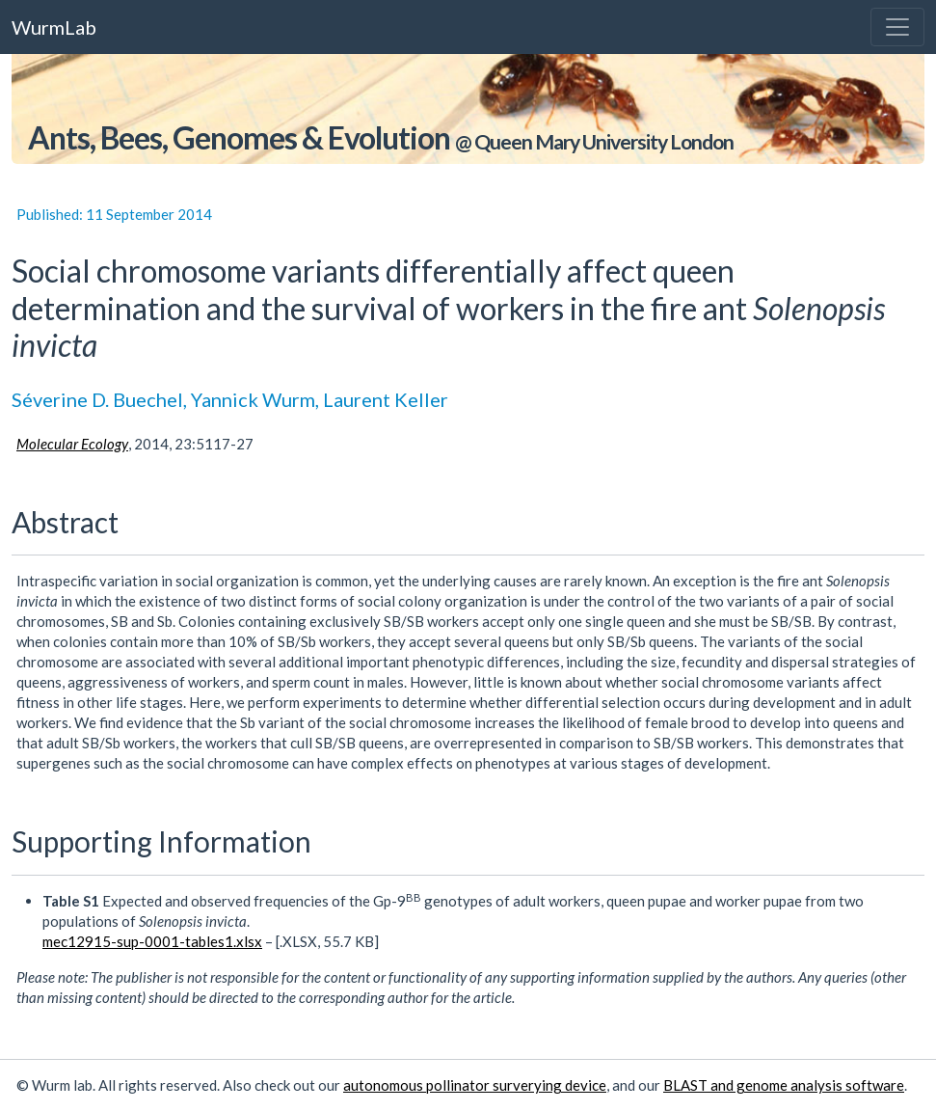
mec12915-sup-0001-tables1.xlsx (152, 941)
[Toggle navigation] (897, 27)
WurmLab (54, 27)
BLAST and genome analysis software (783, 1085)
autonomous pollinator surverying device (474, 1085)
